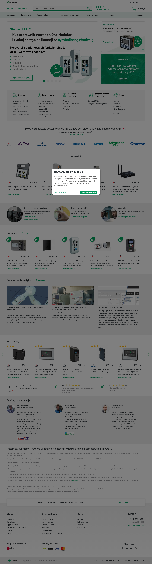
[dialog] (76, 181)
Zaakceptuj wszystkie (89, 192)
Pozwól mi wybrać (60, 192)
